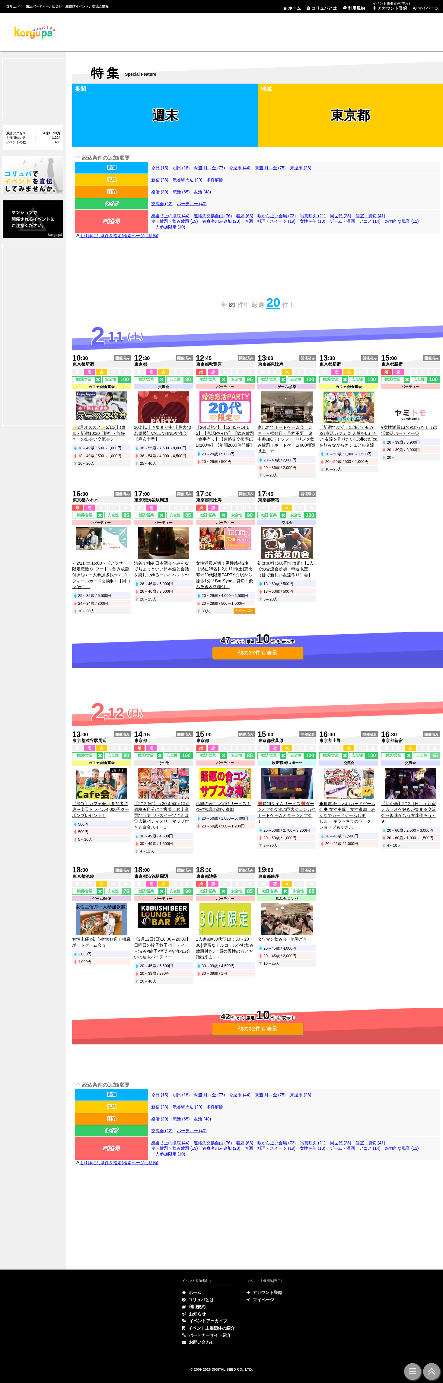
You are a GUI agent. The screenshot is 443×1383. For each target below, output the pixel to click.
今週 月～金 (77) (209, 167)
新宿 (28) (159, 179)
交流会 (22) (162, 203)
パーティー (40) (192, 203)
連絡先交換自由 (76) (213, 215)
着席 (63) (244, 215)
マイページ (426, 8)
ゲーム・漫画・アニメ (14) (355, 221)
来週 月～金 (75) (270, 167)
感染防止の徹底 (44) (170, 215)
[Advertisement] (182, 31)
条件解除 (214, 179)
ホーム (292, 8)
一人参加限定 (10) (168, 227)
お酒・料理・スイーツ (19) (269, 221)
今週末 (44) (239, 167)
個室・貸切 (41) (370, 215)
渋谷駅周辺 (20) (187, 179)
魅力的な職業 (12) (402, 221)
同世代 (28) (340, 215)
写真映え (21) (313, 215)
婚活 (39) (159, 192)
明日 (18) (181, 167)
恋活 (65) (181, 192)
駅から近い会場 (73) (276, 215)
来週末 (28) (300, 167)
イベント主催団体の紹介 (208, 1328)
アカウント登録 (390, 8)
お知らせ (194, 1313)
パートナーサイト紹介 (206, 1335)
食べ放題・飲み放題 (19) (174, 221)
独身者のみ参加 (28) (221, 221)
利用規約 (354, 8)
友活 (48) (202, 192)
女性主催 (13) (312, 221)
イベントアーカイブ (204, 1320)
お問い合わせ (198, 1342)
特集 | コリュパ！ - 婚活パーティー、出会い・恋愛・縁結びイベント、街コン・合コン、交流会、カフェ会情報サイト (34, 32)
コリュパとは (322, 8)
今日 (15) (159, 167)
